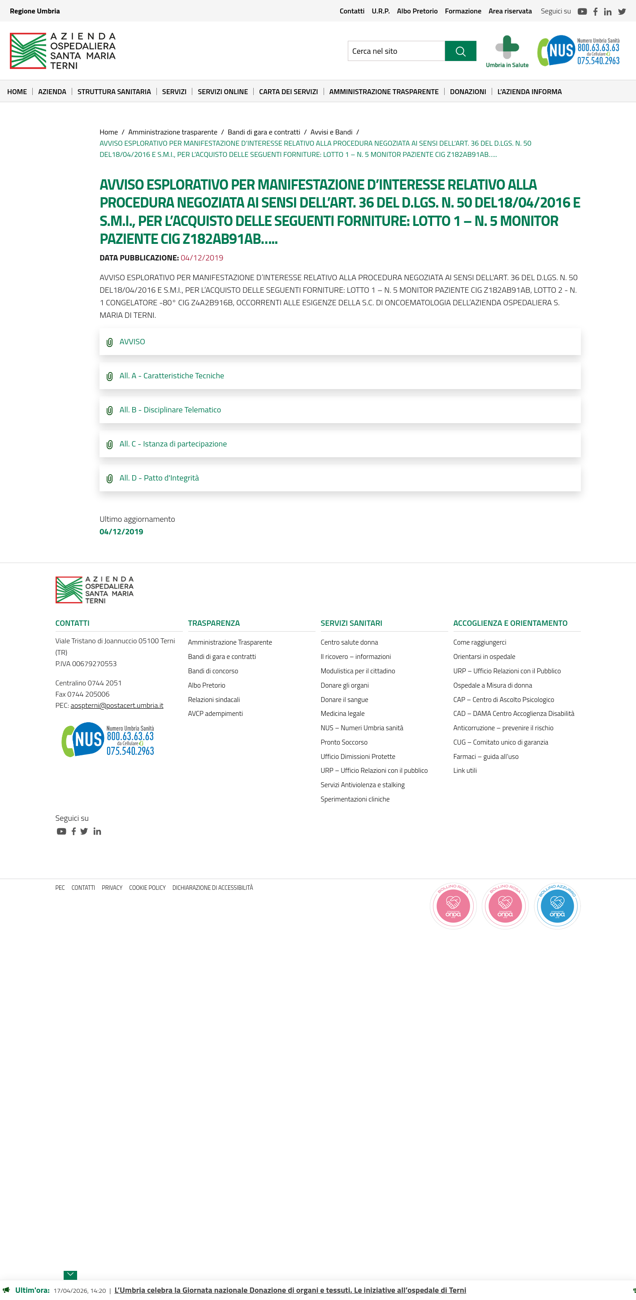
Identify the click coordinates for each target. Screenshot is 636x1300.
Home (17, 91)
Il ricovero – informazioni (356, 656)
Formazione (463, 10)
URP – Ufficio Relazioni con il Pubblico (507, 671)
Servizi (174, 91)
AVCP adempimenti (215, 713)
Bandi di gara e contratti (264, 131)
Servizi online (223, 91)
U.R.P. (380, 10)
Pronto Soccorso (344, 742)
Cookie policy (147, 888)
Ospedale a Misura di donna (493, 685)
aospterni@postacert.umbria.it (117, 705)
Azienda (52, 91)
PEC (60, 888)
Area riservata (510, 10)
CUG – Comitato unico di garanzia (501, 742)
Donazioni (468, 91)
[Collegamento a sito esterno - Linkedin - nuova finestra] (99, 830)
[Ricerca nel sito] (396, 51)
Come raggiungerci (480, 642)
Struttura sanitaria (114, 91)
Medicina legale (343, 713)
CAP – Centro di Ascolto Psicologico (504, 699)
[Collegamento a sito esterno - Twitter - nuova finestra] (86, 830)
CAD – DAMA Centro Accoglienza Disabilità (514, 713)
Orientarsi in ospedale (484, 656)
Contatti (352, 10)
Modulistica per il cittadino (358, 671)
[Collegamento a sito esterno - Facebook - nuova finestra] (76, 830)
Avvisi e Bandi (332, 131)
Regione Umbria (35, 10)
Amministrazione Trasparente (384, 91)
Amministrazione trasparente (172, 131)
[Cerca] (460, 51)
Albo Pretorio (417, 10)
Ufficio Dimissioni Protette (358, 756)
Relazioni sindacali (214, 699)
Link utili (465, 770)
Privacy (112, 888)
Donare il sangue (344, 699)
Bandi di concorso (213, 671)
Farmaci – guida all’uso (486, 756)
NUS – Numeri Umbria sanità (362, 728)
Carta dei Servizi (288, 91)
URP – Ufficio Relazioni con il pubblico (374, 770)
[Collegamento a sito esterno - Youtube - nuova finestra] (64, 830)
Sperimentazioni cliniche (355, 799)
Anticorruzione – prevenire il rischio (504, 728)
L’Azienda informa (530, 91)
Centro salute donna (349, 642)
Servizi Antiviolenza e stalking (363, 785)
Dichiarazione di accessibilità (213, 888)
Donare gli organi (345, 685)
